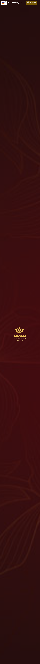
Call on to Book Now (31, 2)
